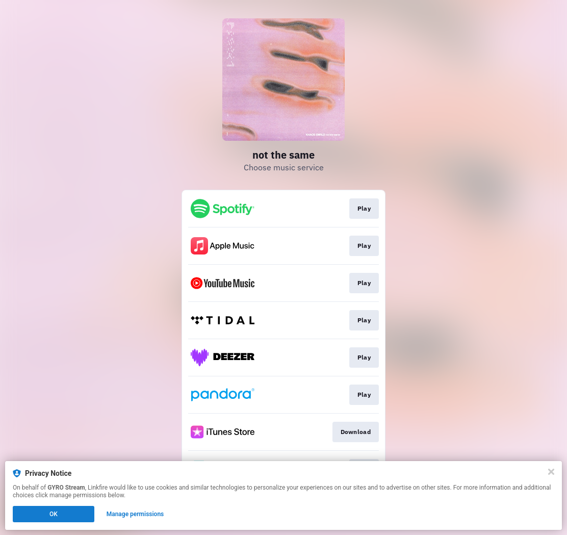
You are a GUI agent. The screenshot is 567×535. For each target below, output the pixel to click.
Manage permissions (135, 514)
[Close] (551, 472)
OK (53, 514)
